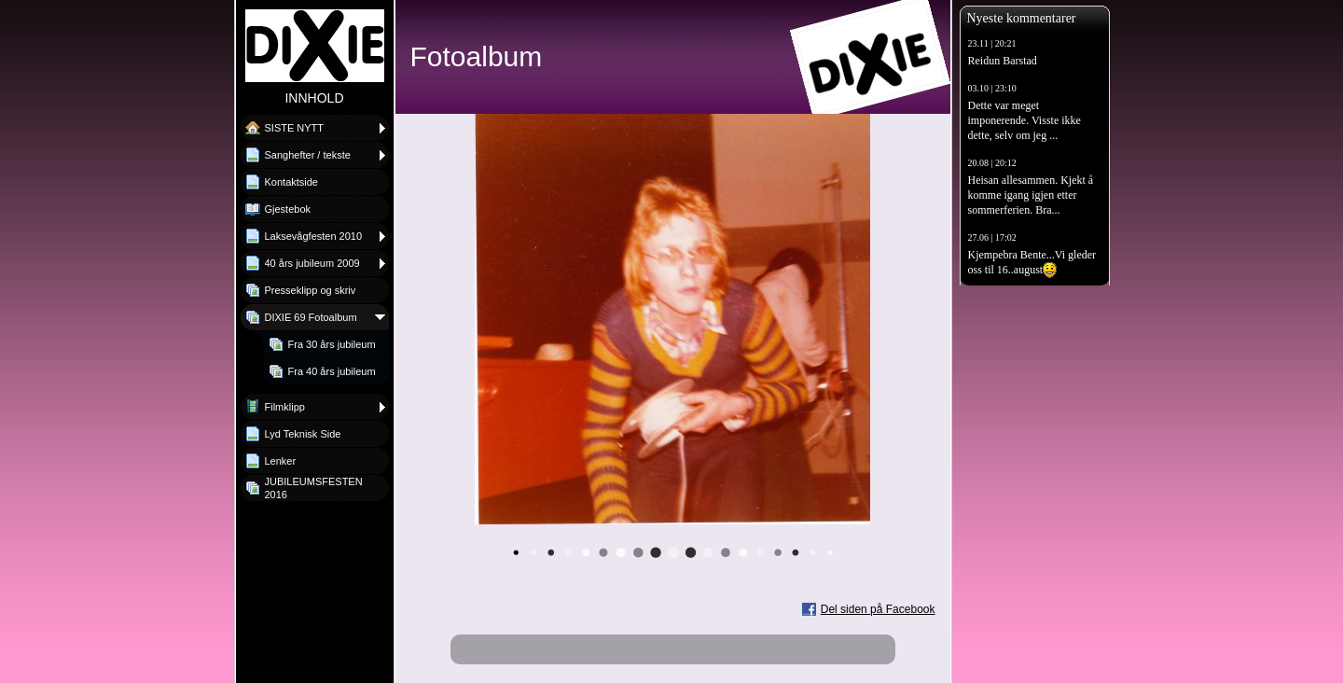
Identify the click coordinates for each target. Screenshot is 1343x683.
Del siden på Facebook (878, 609)
